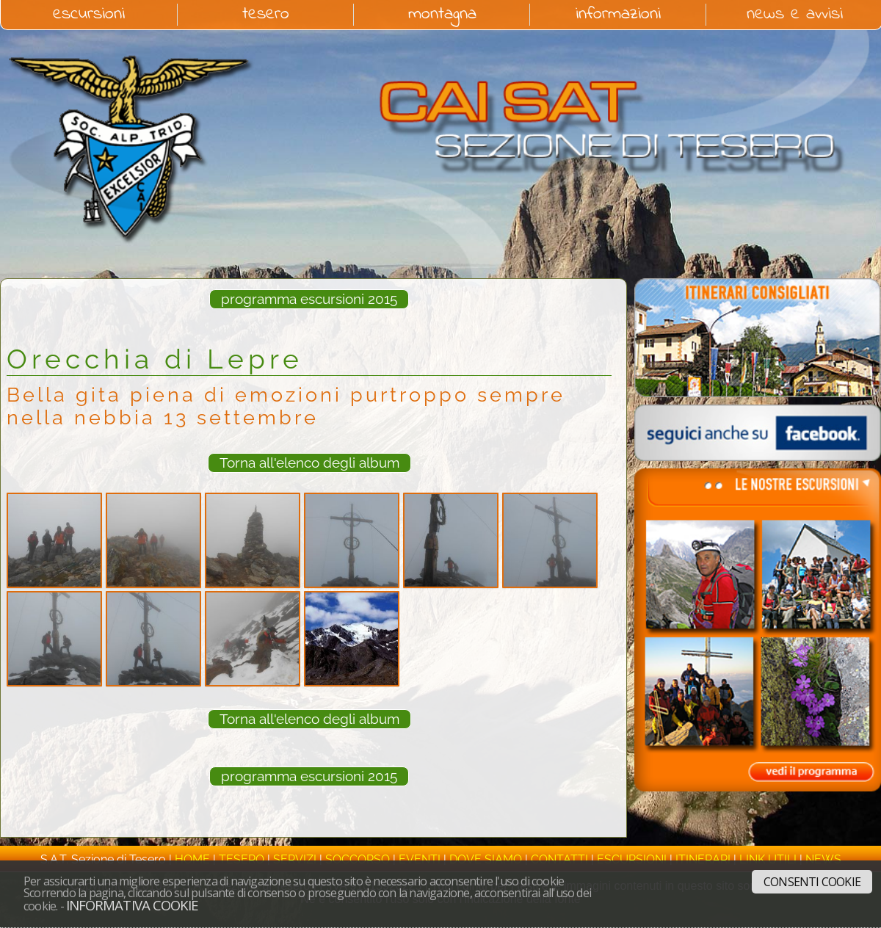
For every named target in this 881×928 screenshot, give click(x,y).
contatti (559, 859)
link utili (768, 859)
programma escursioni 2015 (309, 299)
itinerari (702, 859)
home (192, 859)
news (823, 859)
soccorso (357, 859)
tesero (265, 15)
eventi (419, 859)
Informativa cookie (132, 905)
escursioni (89, 15)
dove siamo (485, 859)
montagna (442, 15)
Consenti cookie (812, 882)
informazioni (618, 15)
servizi (294, 859)
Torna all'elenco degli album (309, 462)
